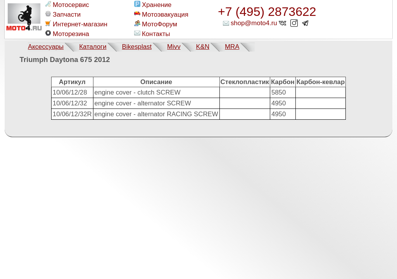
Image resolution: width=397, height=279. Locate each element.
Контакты (152, 34)
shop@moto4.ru (254, 23)
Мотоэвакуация (161, 14)
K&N (203, 46)
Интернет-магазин (76, 24)
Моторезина (67, 34)
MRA (232, 46)
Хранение (152, 5)
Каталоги (92, 46)
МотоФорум (155, 24)
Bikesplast (137, 46)
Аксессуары (46, 46)
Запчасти (63, 14)
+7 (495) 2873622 (267, 12)
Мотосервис (67, 5)
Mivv (174, 46)
